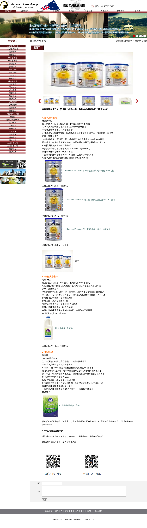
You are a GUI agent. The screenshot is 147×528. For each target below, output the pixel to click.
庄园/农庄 (13, 70)
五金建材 (12, 87)
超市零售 (12, 90)
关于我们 (104, 11)
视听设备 (12, 93)
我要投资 (120, 11)
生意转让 (56, 11)
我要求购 (12, 52)
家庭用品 (12, 84)
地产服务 (78, 511)
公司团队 (136, 11)
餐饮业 (12, 117)
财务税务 (72, 11)
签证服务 (68, 511)
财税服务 (58, 511)
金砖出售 (12, 131)
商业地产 (12, 123)
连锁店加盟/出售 (12, 120)
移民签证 (24, 11)
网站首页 (8, 11)
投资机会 (12, 55)
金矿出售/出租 (12, 49)
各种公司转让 (12, 143)
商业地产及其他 (13, 114)
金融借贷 (88, 11)
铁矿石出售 (12, 58)
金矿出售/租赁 (12, 46)
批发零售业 (12, 81)
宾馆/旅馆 (13, 102)
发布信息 (40, 11)
